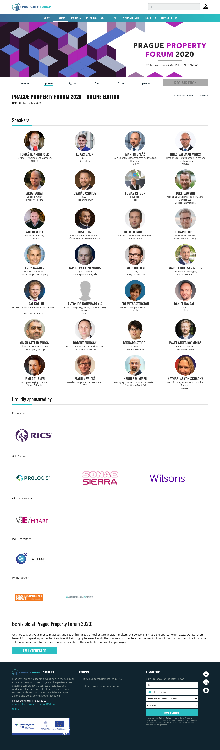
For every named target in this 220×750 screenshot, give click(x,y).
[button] (183, 96)
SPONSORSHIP (131, 18)
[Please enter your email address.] (172, 692)
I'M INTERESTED (34, 650)
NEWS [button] (46, 18)
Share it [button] (202, 96)
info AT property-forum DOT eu (101, 686)
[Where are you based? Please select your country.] (172, 698)
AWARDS (76, 18)
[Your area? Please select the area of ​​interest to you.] (172, 705)
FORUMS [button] (60, 18)
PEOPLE (113, 18)
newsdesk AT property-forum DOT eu (33, 704)
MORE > (15, 709)
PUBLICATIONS (95, 18)
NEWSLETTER (169, 18)
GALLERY (150, 18)
